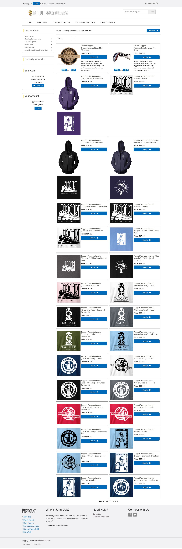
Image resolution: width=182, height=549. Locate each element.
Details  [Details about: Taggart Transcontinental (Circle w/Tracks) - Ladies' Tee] (147, 487)
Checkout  (153, 31)
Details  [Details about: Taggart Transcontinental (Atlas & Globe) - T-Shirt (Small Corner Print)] (147, 267)
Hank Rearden (28, 523)
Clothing (41, 22)
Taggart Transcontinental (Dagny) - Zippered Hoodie (92, 77)
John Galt (27, 517)
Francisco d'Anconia (31, 526)
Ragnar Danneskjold (31, 529)
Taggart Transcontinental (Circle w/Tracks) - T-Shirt (91, 357)
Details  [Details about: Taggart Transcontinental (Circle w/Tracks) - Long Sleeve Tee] (94, 441)
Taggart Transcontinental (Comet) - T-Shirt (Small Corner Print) (94, 258)
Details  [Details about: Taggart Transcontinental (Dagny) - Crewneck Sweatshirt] (147, 463)
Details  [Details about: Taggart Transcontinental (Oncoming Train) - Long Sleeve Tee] (94, 343)
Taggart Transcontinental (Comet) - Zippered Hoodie (92, 141)
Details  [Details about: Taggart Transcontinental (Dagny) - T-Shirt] (147, 438)
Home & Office (29, 47)
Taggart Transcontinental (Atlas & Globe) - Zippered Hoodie (146, 141)
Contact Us (97, 514)
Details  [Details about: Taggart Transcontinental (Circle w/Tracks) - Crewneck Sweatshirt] (94, 392)
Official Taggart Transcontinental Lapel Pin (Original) (92, 48)
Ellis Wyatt (27, 532)
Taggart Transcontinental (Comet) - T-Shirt (144, 77)
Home (29, 22)
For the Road (29, 44)
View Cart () (151, 3)
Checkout (38, 86)
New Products (29, 36)
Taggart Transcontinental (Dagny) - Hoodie (91, 479)
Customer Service (84, 22)
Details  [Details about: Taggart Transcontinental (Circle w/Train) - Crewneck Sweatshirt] (94, 416)
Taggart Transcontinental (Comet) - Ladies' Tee (91, 284)
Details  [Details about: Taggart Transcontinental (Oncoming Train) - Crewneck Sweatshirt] (94, 319)
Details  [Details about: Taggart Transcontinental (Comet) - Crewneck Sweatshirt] (94, 213)
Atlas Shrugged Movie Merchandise (36, 50)
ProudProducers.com (43, 541)
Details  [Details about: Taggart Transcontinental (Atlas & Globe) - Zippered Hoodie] (147, 149)
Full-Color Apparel (30, 42)
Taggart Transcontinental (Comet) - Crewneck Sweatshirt (94, 205)
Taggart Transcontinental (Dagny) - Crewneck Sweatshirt (146, 455)
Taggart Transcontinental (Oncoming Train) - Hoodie (144, 309)
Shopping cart (39, 76)
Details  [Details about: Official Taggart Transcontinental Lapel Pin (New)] (147, 57)
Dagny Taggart (28, 520)
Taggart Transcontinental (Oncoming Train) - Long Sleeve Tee (91, 334)
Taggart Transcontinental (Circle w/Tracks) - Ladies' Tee (146, 479)
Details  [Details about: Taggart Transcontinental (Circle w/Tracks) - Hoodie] (147, 390)
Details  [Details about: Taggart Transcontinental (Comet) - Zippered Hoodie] (94, 149)
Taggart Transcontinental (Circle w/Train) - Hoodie (144, 406)
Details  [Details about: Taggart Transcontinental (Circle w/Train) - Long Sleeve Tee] (94, 465)
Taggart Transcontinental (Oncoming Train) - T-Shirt (144, 284)
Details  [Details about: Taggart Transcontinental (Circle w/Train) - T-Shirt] (147, 366)
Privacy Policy (37, 544)
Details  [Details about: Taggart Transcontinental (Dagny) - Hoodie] (94, 487)
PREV (64, 70)
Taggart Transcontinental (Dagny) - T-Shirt (144, 430)
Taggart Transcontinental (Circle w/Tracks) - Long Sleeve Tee (94, 431)
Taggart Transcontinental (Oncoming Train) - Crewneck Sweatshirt (93, 310)
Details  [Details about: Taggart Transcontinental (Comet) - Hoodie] (147, 213)
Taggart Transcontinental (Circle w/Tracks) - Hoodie (144, 382)
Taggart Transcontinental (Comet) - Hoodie (144, 205)
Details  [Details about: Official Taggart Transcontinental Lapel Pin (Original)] (94, 57)
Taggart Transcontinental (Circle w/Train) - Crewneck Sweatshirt (92, 407)
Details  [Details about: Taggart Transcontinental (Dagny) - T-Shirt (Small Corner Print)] (147, 240)
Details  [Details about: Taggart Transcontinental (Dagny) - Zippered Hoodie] (94, 85)
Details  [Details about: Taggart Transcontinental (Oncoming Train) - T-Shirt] (147, 293)
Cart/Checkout (108, 22)
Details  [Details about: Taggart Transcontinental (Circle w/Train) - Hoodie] (147, 414)
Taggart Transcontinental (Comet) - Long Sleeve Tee (92, 229)
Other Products (61, 22)
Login (36, 3)
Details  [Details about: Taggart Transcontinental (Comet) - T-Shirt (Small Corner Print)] (94, 267)
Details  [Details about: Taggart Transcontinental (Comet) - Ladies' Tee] (94, 293)
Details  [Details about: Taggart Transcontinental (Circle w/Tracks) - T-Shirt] (94, 366)
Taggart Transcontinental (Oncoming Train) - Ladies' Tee (146, 333)
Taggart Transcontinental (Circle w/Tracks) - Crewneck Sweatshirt (93, 383)
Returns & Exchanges (101, 517)
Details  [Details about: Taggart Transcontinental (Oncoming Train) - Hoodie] (147, 317)
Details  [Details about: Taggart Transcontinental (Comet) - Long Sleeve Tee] (94, 238)
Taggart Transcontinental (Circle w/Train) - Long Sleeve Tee (93, 456)
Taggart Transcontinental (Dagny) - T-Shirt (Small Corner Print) (146, 230)
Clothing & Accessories (71, 31)
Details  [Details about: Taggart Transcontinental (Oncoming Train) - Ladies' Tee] (147, 341)
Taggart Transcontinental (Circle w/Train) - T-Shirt (144, 357)
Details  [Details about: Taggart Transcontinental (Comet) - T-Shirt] (147, 85)
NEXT (73, 70)
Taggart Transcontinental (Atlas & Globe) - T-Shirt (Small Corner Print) (146, 258)
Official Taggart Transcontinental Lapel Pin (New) (145, 48)
